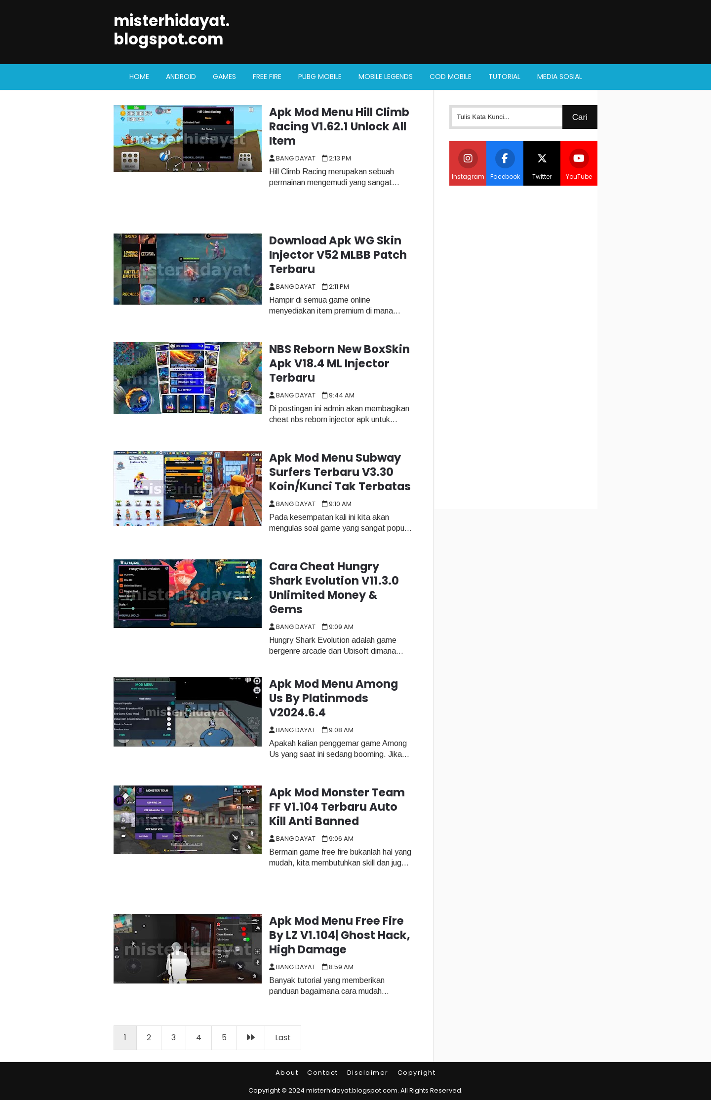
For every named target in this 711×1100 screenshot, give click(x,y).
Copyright (416, 1072)
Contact (322, 1072)
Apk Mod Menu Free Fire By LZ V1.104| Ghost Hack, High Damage (339, 935)
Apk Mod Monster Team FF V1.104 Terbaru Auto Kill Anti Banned (337, 807)
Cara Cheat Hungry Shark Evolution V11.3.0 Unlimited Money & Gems (334, 587)
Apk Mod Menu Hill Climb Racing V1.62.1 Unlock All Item (339, 126)
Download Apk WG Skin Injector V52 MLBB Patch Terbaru (338, 255)
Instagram (468, 165)
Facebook (505, 165)
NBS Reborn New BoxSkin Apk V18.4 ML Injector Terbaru (339, 363)
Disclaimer (368, 1072)
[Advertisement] (523, 346)
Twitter (542, 165)
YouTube (579, 165)
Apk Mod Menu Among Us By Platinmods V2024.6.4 (333, 698)
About (287, 1072)
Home (139, 76)
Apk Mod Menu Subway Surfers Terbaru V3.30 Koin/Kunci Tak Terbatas (340, 472)
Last (283, 1037)
